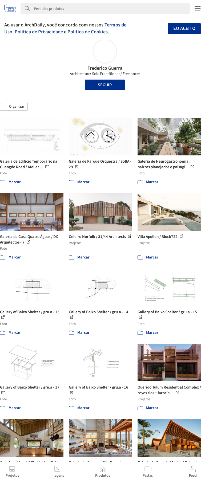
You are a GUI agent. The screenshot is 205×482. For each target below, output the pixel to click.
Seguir (105, 85)
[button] (14, 107)
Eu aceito (184, 28)
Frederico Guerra (104, 68)
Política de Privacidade (39, 31)
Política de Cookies (87, 31)
